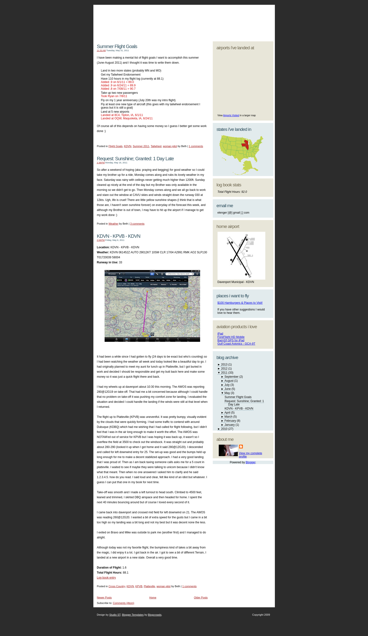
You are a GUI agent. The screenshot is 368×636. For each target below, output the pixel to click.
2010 (224, 429)
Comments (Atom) (123, 603)
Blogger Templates (133, 614)
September (231, 376)
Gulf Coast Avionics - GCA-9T (237, 343)
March (228, 416)
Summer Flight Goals (117, 46)
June (227, 389)
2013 (224, 364)
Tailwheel (156, 146)
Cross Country (116, 586)
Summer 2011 (141, 146)
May (227, 393)
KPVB (138, 586)
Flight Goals (115, 146)
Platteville (149, 586)
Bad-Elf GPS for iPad (231, 340)
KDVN (127, 146)
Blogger (251, 462)
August (228, 380)
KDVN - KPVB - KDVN (118, 236)
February (230, 420)
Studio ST (114, 614)
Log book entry (106, 577)
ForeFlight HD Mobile (231, 337)
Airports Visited (231, 115)
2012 (224, 368)
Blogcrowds (154, 614)
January (229, 424)
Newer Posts (104, 597)
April (227, 412)
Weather (113, 223)
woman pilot (170, 146)
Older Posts (201, 597)
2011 (224, 372)
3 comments (137, 223)
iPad (220, 333)
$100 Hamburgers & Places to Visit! (240, 302)
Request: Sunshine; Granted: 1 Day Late (135, 158)
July (226, 385)
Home (152, 597)
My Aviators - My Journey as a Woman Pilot (151, 17)
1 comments (196, 146)
